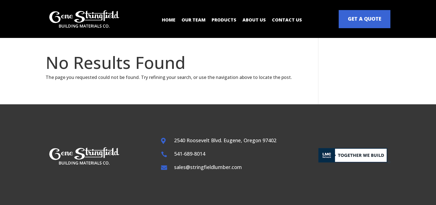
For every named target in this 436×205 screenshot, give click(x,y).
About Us (254, 20)
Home (168, 20)
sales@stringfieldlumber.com (208, 167)
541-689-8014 (189, 153)
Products (224, 20)
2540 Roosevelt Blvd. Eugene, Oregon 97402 (225, 140)
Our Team (193, 20)
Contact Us (287, 20)
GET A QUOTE (364, 18)
